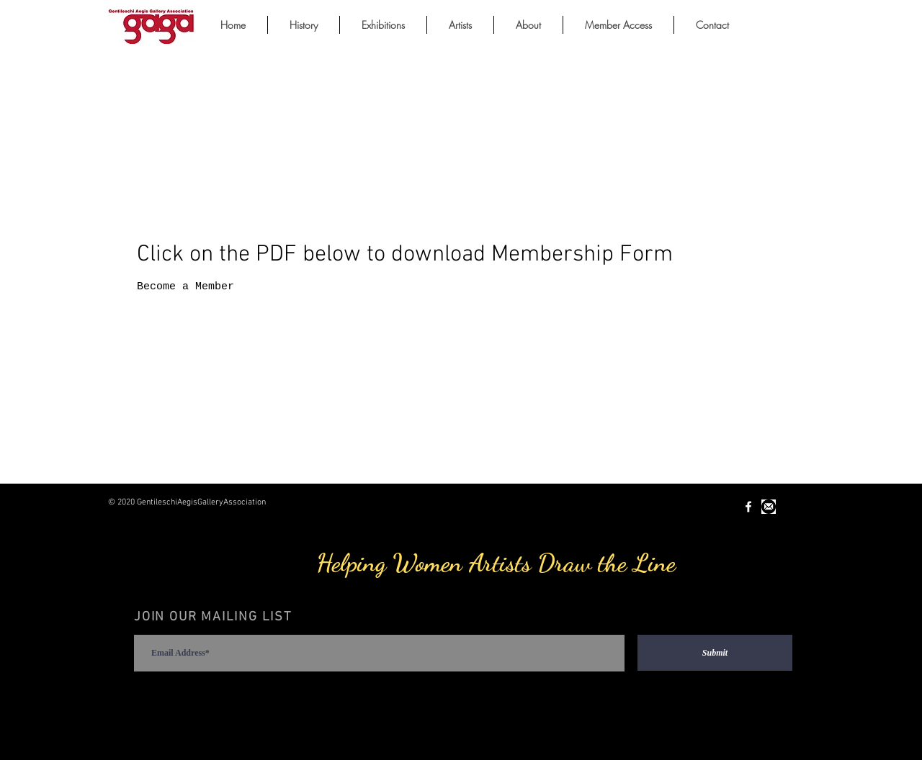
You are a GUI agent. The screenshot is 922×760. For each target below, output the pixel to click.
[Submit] (714, 653)
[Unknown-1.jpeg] (768, 506)
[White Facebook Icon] (748, 506)
